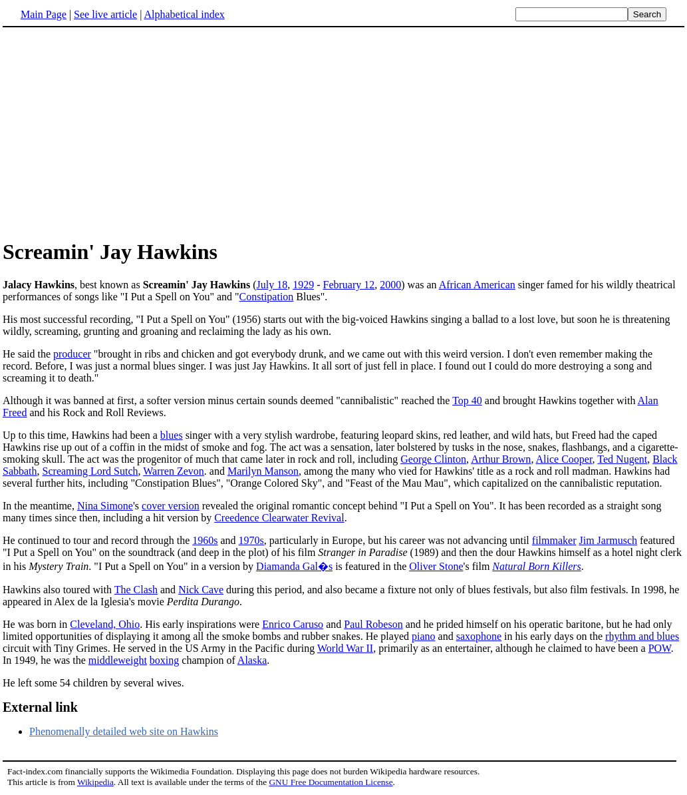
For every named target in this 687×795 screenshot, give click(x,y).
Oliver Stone (436, 566)
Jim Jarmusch (608, 540)
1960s (204, 540)
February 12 (349, 284)
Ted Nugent (622, 459)
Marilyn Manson (263, 471)
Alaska (252, 660)
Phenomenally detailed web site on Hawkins (123, 731)
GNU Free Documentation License (330, 782)
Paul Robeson (373, 624)
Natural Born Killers (536, 566)
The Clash (136, 589)
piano (424, 636)
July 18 (272, 284)
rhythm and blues (642, 636)
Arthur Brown (501, 459)
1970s (251, 540)
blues (171, 435)
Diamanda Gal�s (294, 566)
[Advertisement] (114, 132)
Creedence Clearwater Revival (279, 517)
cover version (171, 505)
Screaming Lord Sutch (90, 471)
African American (477, 284)
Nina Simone (105, 505)
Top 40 (467, 400)
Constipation (266, 296)
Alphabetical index (184, 14)
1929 (303, 284)
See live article (105, 14)
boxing (164, 660)
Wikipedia (95, 782)
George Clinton (433, 459)
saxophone (478, 636)
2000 (390, 284)
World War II (345, 648)
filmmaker (554, 540)
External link (40, 707)
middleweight (117, 660)
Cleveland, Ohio (105, 624)
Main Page (44, 14)
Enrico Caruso (292, 624)
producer (72, 354)
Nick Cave (200, 589)
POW (659, 648)
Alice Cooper (564, 459)
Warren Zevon (173, 471)
